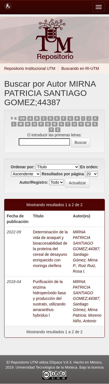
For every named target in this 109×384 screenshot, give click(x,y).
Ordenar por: (23, 167)
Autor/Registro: (34, 182)
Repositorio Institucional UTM (29, 68)
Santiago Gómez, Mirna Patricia (85, 310)
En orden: (89, 167)
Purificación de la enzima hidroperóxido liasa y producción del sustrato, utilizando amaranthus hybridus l (49, 298)
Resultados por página (63, 174)
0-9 (22, 118)
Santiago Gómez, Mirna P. (85, 260)
